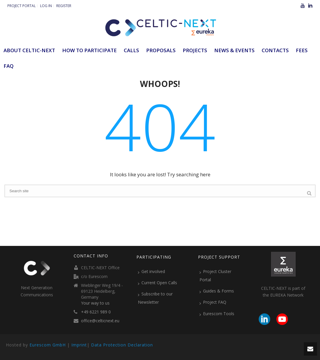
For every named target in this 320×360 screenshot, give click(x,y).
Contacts (275, 50)
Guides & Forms (216, 291)
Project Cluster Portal (215, 275)
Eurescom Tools (216, 314)
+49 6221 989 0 (96, 312)
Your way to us (95, 303)
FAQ (9, 66)
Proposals (161, 50)
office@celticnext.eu (100, 320)
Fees (302, 50)
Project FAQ (212, 302)
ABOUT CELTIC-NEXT (29, 50)
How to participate (89, 50)
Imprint (79, 345)
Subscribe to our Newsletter (155, 298)
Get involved (151, 271)
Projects (195, 50)
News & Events (234, 50)
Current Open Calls (157, 283)
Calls (131, 50)
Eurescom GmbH (47, 345)
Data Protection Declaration (122, 345)
